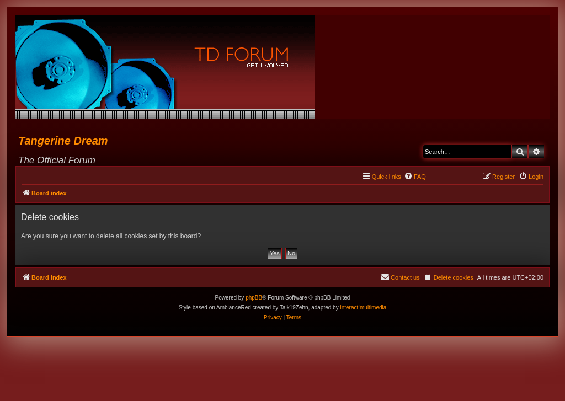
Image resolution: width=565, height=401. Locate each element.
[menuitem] (415, 176)
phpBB (254, 298)
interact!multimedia (363, 307)
